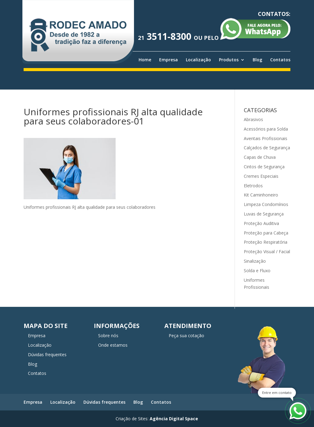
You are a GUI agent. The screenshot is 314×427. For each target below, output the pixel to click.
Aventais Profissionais (265, 138)
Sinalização (255, 261)
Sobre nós (108, 335)
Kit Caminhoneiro (261, 195)
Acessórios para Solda (266, 129)
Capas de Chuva (260, 157)
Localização (198, 60)
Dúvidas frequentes (47, 354)
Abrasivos (253, 119)
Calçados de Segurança (267, 148)
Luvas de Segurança (264, 214)
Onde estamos (113, 345)
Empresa (168, 60)
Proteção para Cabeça (266, 233)
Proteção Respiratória (265, 242)
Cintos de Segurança (264, 167)
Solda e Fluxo (257, 270)
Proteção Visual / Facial (267, 251)
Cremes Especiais (261, 176)
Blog (257, 60)
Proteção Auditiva (261, 223)
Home (145, 60)
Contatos (280, 60)
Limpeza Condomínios (266, 204)
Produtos (229, 60)
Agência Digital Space (174, 418)
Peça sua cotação (186, 335)
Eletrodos (253, 186)
